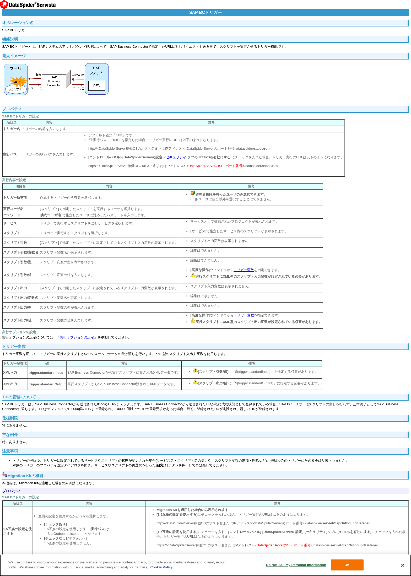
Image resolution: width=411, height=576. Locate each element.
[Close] (402, 565)
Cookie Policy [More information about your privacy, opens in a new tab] (161, 567)
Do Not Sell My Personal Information (296, 565)
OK (347, 565)
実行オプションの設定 (77, 337)
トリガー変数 (244, 270)
